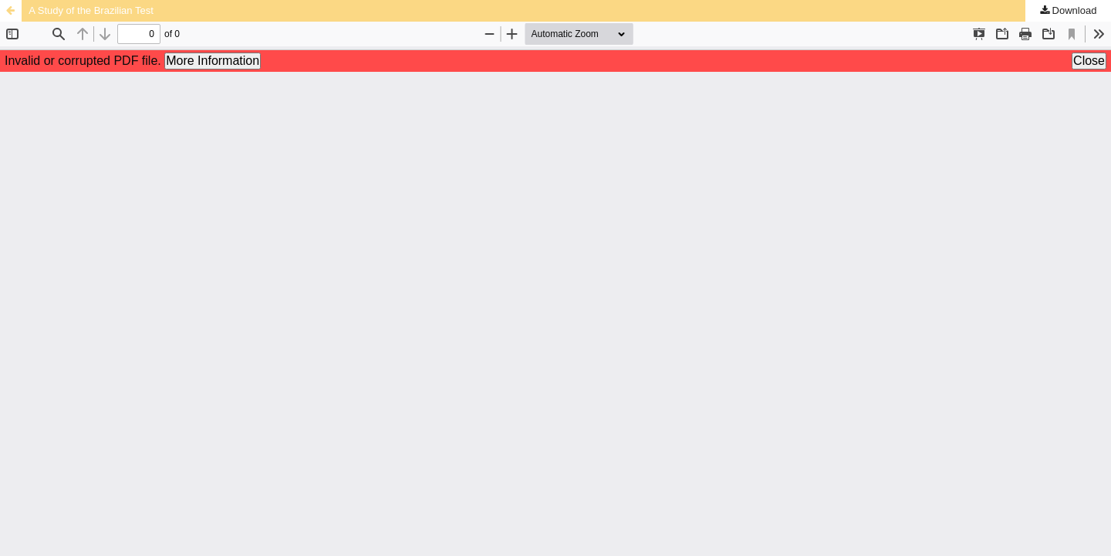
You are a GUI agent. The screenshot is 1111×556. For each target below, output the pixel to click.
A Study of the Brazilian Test (91, 10)
